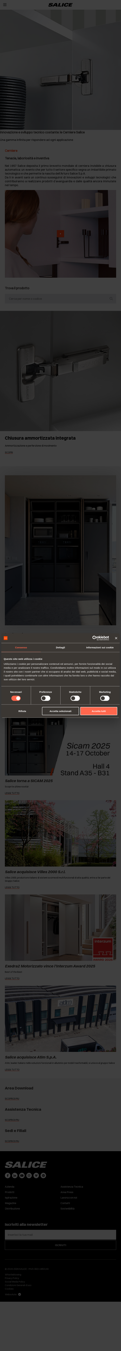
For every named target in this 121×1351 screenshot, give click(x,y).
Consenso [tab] (21, 647)
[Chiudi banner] (116, 638)
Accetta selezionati (60, 711)
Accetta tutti (99, 711)
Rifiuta (22, 711)
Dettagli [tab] (60, 647)
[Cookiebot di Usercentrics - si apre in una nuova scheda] (95, 638)
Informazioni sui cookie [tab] (100, 647)
